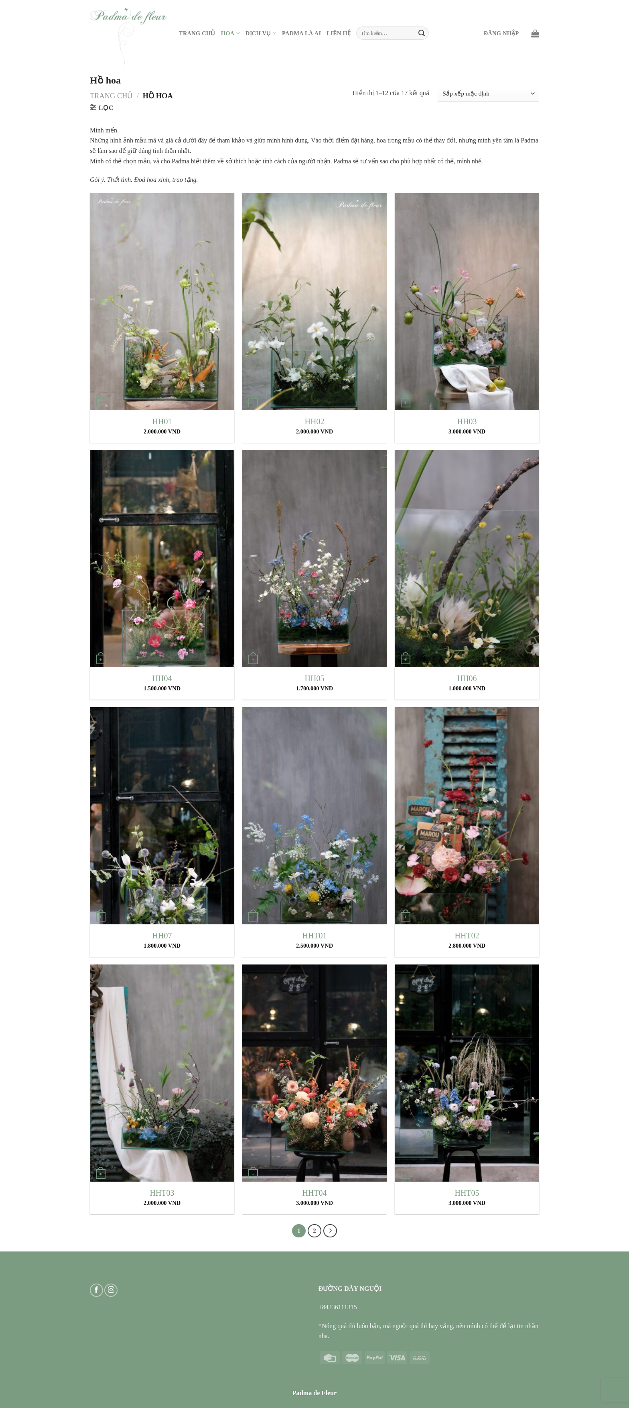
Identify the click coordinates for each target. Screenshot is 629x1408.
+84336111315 (338, 1307)
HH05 (315, 678)
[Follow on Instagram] (111, 1290)
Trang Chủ (197, 33)
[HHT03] (162, 1073)
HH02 (315, 421)
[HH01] (162, 301)
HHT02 (467, 935)
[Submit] (421, 33)
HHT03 (162, 1192)
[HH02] (314, 301)
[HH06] (467, 558)
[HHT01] (314, 815)
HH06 (467, 678)
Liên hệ (339, 33)
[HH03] (467, 301)
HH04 (162, 678)
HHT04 (314, 1192)
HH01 (162, 421)
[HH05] (314, 558)
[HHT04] (314, 1073)
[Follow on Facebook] (96, 1290)
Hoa (230, 33)
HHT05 (467, 1192)
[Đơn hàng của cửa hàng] (488, 94)
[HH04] (162, 558)
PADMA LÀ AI (301, 33)
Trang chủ (111, 96)
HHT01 (314, 935)
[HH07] (162, 815)
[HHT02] (467, 815)
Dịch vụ (261, 33)
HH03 (467, 421)
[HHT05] (467, 1073)
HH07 (162, 935)
